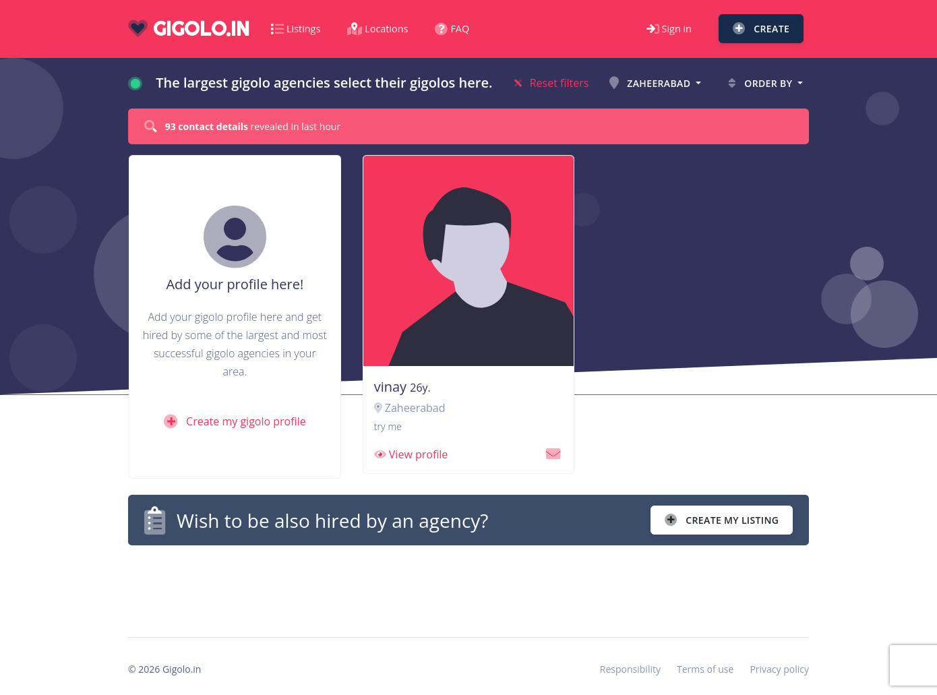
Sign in (669, 28)
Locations (377, 28)
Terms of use (705, 669)
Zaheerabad (651, 83)
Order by (761, 83)
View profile (411, 454)
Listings (295, 28)
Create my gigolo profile (235, 421)
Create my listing (722, 520)
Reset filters (551, 82)
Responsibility (630, 669)
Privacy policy (779, 669)
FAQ (452, 28)
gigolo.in (188, 28)
